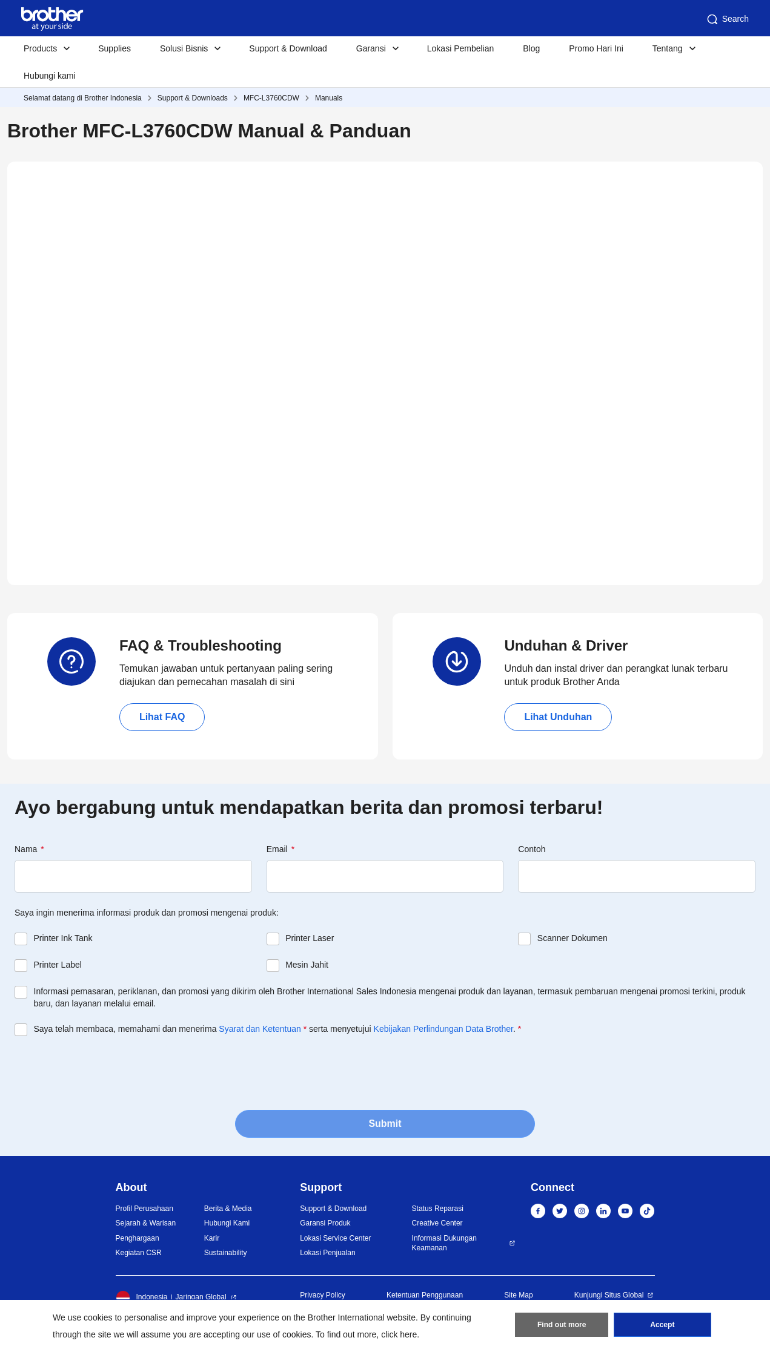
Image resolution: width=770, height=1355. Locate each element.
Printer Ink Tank (63, 938)
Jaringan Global (201, 1297)
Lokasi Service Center (335, 1238)
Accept (662, 1325)
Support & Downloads (193, 98)
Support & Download (288, 48)
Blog (531, 48)
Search (727, 19)
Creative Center (437, 1223)
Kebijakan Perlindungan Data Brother (443, 1029)
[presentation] (107, 1071)
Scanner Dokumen (572, 938)
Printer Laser (309, 938)
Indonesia (142, 1297)
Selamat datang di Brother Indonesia (83, 98)
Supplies (114, 48)
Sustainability (225, 1252)
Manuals (328, 98)
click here (399, 1334)
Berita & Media (228, 1208)
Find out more (561, 1325)
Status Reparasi (437, 1208)
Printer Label (58, 964)
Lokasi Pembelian (460, 48)
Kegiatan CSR (139, 1252)
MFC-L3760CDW (271, 98)
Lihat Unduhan (558, 717)
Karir (211, 1238)
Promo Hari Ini (596, 48)
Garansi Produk (325, 1223)
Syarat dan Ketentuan (259, 1029)
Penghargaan (137, 1238)
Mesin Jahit (306, 964)
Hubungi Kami (227, 1223)
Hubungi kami (50, 75)
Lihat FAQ (162, 717)
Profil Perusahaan (144, 1208)
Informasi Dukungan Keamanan (444, 1243)
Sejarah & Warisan (146, 1223)
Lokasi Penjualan (327, 1252)
